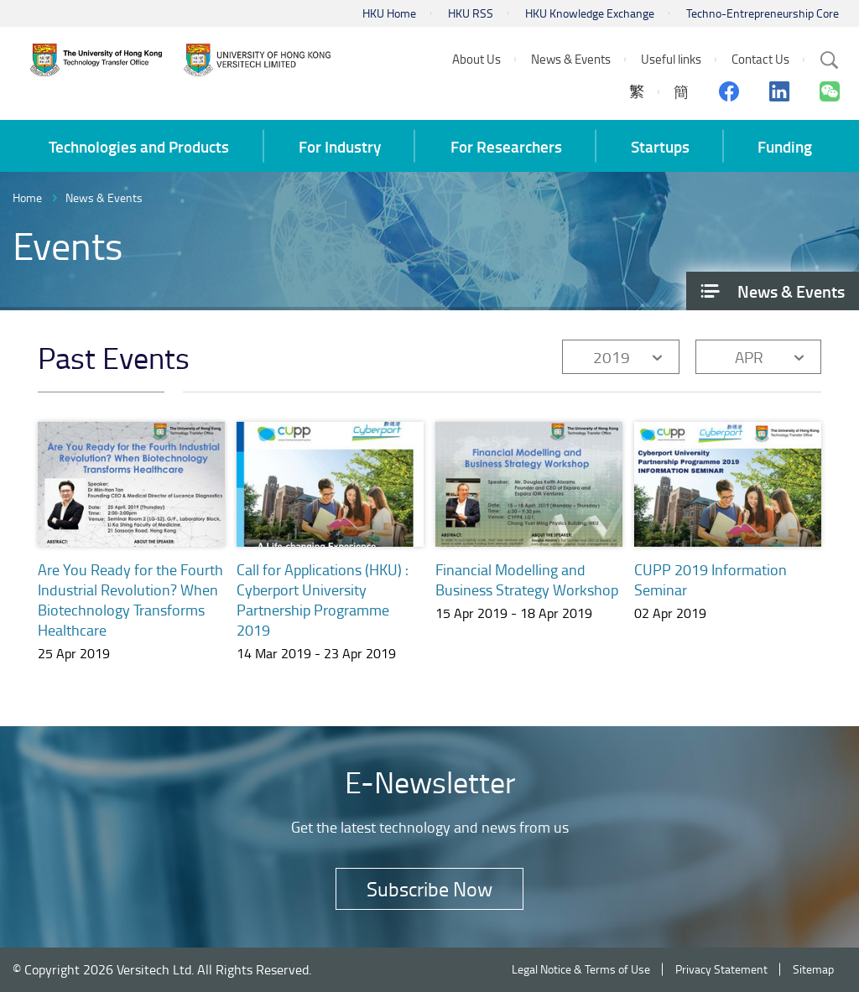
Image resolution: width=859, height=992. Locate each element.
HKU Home (389, 13)
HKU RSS (470, 13)
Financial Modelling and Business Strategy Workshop (526, 579)
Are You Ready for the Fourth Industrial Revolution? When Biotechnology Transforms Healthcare (130, 599)
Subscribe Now (429, 888)
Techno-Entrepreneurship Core (762, 13)
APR (749, 356)
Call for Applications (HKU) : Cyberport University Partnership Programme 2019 (323, 599)
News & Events (104, 197)
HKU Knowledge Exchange (589, 13)
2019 (611, 356)
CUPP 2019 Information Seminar (710, 584)
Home (27, 197)
